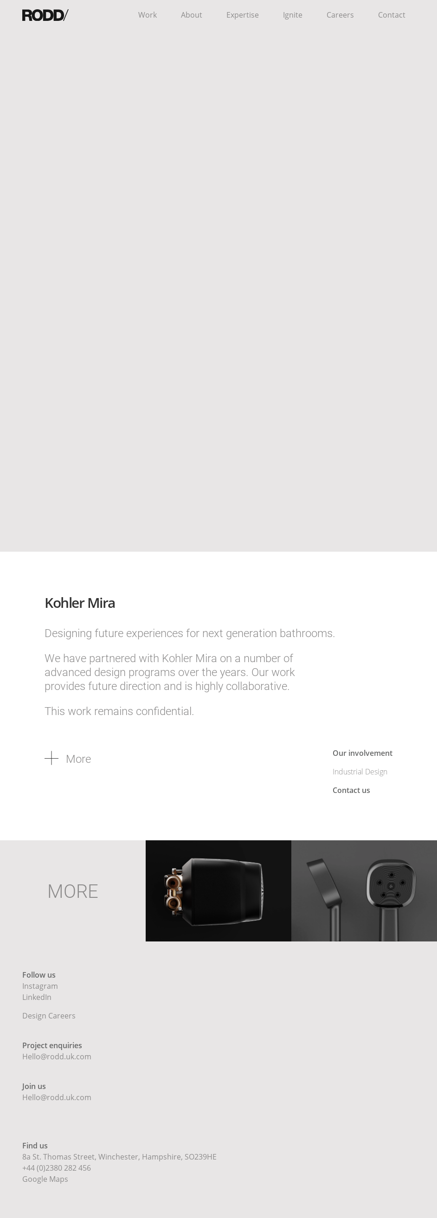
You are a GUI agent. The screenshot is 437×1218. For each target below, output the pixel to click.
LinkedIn (36, 997)
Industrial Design (360, 772)
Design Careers (49, 1016)
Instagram (40, 986)
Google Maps (45, 1179)
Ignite (292, 15)
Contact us (351, 790)
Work (147, 15)
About (191, 15)
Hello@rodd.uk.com (56, 1056)
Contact (391, 15)
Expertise (242, 15)
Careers (340, 15)
